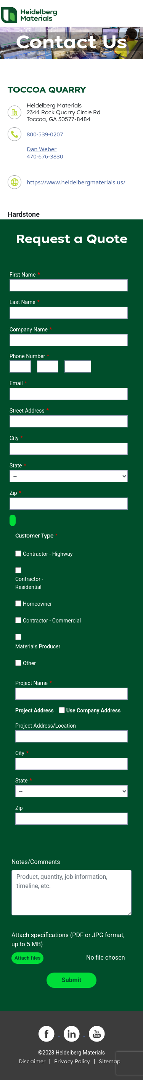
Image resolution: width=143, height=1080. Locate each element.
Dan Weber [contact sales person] (42, 149)
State (16, 465)
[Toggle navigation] (130, 13)
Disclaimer (32, 1061)
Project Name (31, 683)
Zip (13, 493)
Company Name (29, 329)
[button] (13, 520)
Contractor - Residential (29, 583)
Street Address (27, 411)
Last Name (22, 302)
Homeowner (37, 604)
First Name (22, 275)
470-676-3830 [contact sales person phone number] (45, 156)
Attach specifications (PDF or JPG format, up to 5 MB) (67, 939)
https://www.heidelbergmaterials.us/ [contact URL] (76, 182)
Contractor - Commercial (52, 621)
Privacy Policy (72, 1061)
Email (16, 383)
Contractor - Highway (47, 554)
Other (29, 663)
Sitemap (110, 1061)
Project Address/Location (45, 726)
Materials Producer (37, 646)
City (14, 438)
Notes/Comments (35, 862)
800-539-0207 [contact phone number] (45, 134)
